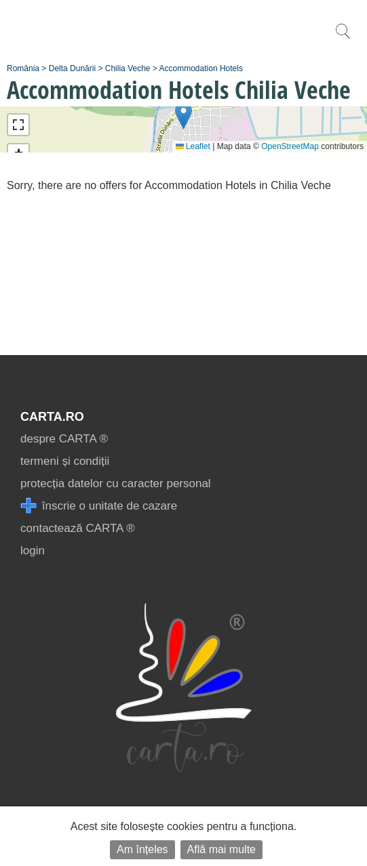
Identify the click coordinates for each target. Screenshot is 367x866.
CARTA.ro (52, 417)
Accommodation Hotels (201, 68)
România (23, 68)
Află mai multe (221, 849)
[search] (342, 38)
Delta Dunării (72, 68)
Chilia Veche (128, 68)
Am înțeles (142, 849)
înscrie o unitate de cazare (98, 505)
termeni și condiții (64, 461)
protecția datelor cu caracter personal (115, 483)
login (32, 550)
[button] (183, 115)
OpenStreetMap (290, 146)
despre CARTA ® (64, 438)
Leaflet (193, 146)
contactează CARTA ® (77, 528)
